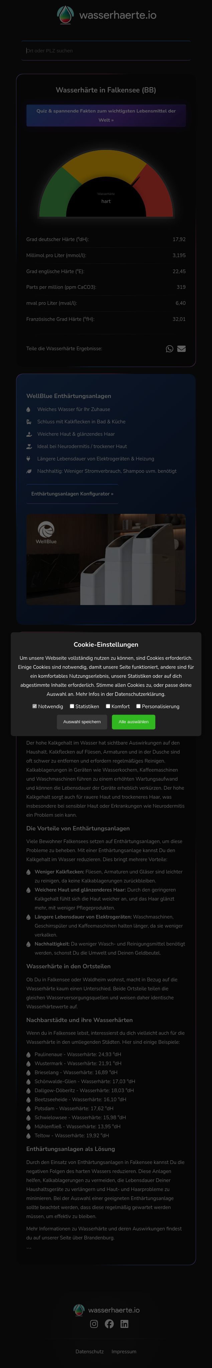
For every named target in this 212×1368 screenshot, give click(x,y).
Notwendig (48, 706)
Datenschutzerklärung (139, 694)
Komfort (118, 706)
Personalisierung (157, 706)
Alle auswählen (134, 721)
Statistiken (84, 706)
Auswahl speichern (82, 721)
